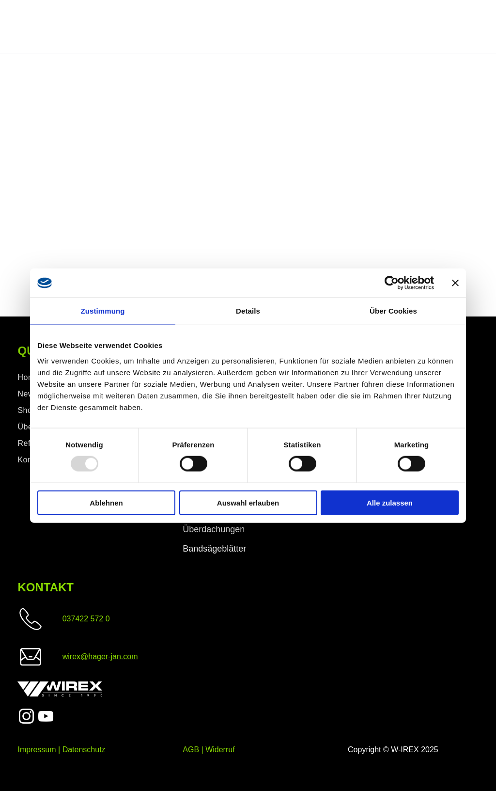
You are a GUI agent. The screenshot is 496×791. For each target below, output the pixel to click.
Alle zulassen (390, 502)
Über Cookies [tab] (393, 311)
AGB (191, 749)
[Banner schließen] (455, 283)
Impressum (36, 749)
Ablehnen (106, 502)
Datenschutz (84, 749)
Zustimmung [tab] (103, 311)
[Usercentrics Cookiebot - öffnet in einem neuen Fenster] (391, 283)
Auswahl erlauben (248, 502)
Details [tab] (248, 311)
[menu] (474, 27)
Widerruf (219, 749)
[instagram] (26, 718)
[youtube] (46, 718)
